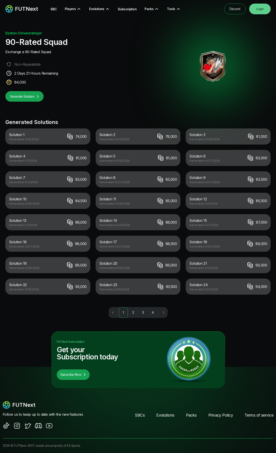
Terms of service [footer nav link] (258, 415)
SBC (54, 9)
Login (259, 9)
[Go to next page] (163, 312)
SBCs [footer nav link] (140, 415)
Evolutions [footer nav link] (165, 415)
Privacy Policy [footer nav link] (220, 415)
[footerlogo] (43, 405)
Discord (235, 9)
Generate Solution (24, 96)
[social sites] (6, 426)
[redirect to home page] (21, 9)
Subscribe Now (73, 375)
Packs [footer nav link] (191, 415)
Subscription (127, 9)
